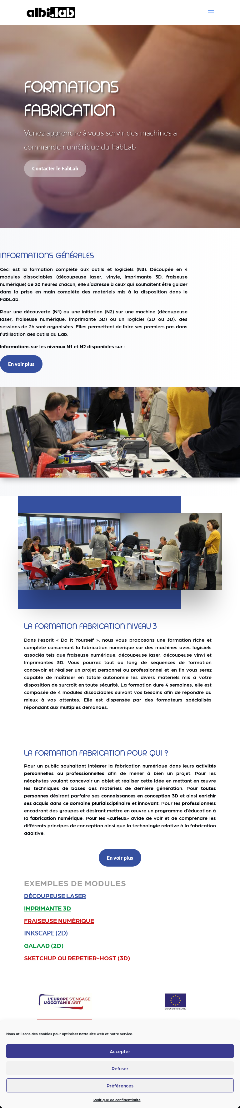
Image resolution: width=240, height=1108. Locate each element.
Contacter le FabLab (55, 168)
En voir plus (21, 364)
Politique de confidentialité (117, 1099)
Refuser (120, 1068)
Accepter (120, 1051)
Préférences (120, 1085)
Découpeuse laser (55, 895)
